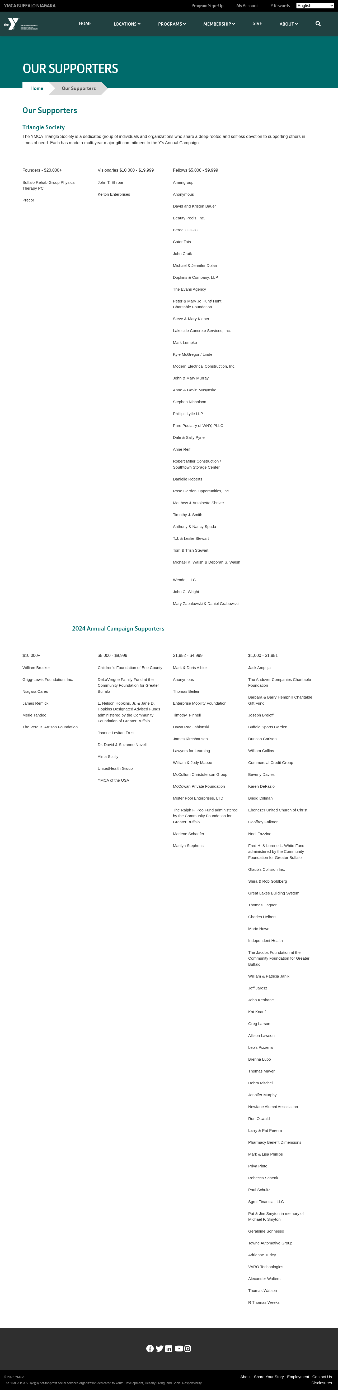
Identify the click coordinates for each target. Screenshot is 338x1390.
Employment (298, 1376)
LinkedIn (172, 1349)
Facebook (150, 1349)
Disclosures (321, 1383)
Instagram (191, 1349)
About (289, 24)
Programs (172, 24)
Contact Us (322, 1376)
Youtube (178, 1349)
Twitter (159, 1349)
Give (257, 24)
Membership (219, 24)
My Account (247, 6)
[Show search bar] (320, 24)
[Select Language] (315, 5)
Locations (127, 24)
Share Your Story (269, 1376)
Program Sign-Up (207, 6)
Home (85, 24)
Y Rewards (280, 6)
